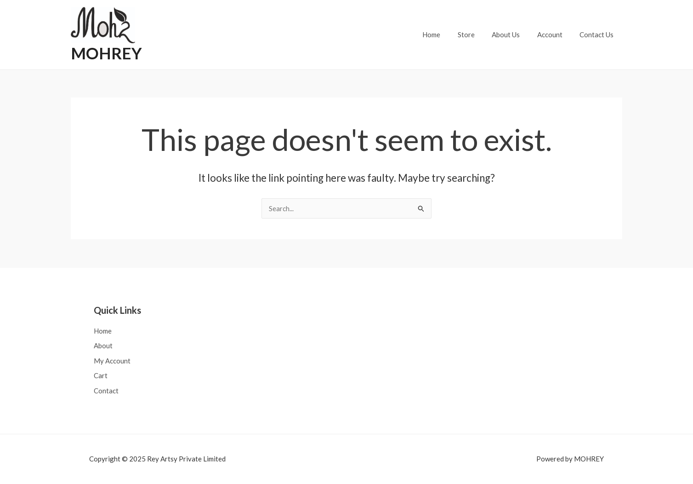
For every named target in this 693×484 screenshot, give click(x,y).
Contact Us (598, 34)
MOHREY (106, 53)
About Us (514, 34)
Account (555, 34)
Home (447, 34)
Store (478, 34)
